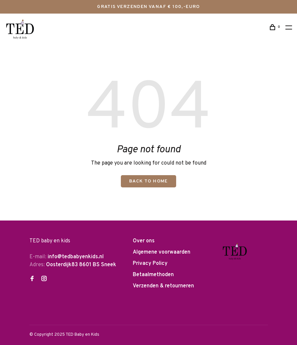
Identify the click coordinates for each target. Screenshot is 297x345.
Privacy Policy (150, 263)
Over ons (144, 241)
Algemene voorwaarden (161, 252)
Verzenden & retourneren (163, 286)
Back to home (148, 181)
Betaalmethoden (153, 274)
